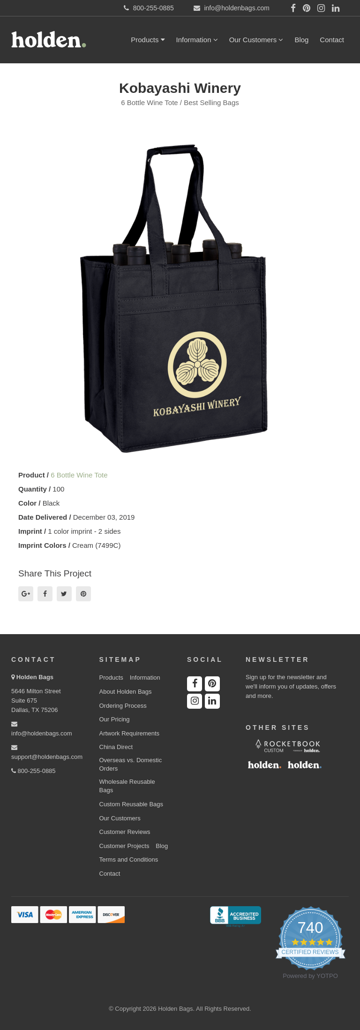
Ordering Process (123, 705)
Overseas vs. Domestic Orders (130, 764)
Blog (301, 40)
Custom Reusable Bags (131, 804)
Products (148, 40)
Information (197, 40)
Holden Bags (34, 677)
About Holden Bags (125, 691)
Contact (332, 40)
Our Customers (256, 40)
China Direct (116, 746)
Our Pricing (114, 719)
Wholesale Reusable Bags (127, 786)
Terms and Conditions (128, 859)
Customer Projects (124, 845)
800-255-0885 (33, 770)
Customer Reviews (124, 831)
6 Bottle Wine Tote (79, 475)
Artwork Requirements (129, 733)
